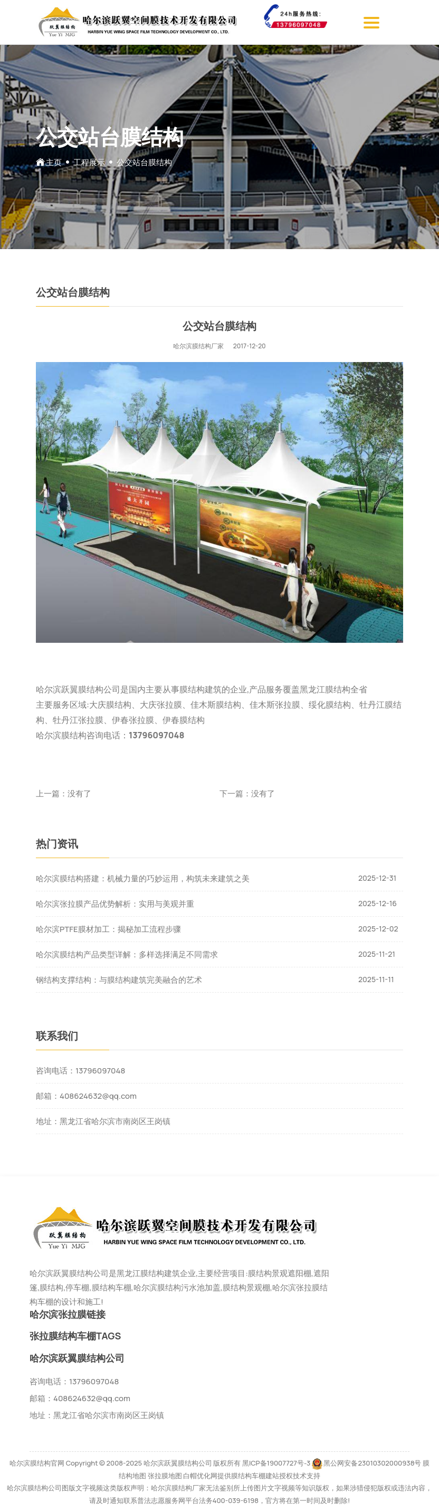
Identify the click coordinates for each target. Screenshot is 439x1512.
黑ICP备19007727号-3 (276, 1463)
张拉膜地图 (165, 1475)
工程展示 (89, 162)
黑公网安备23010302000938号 (372, 1463)
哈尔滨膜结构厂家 (198, 345)
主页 (54, 162)
